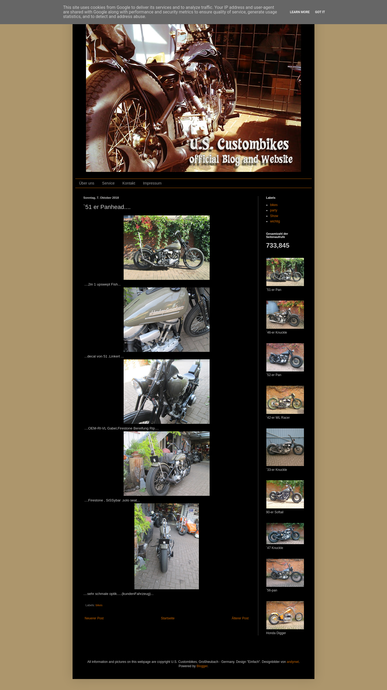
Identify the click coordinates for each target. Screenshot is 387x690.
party (273, 210)
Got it (320, 12)
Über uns (86, 183)
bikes (99, 605)
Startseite (168, 618)
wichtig (275, 221)
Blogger (201, 666)
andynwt (293, 662)
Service (108, 183)
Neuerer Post (94, 618)
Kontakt (129, 183)
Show (274, 216)
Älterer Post (240, 618)
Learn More (300, 12)
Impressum (152, 183)
